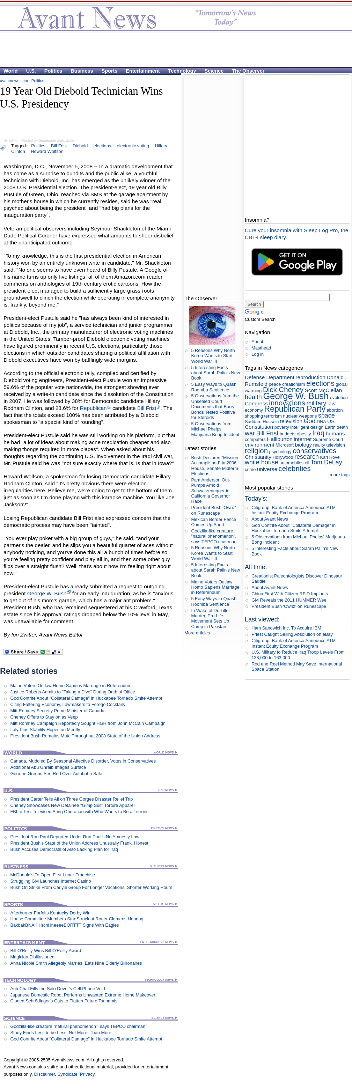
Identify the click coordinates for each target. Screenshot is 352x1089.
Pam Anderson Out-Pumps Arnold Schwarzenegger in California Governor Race (210, 490)
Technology (182, 71)
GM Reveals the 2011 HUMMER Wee (289, 600)
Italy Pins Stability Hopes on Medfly (45, 729)
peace (275, 384)
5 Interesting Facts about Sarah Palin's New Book (215, 373)
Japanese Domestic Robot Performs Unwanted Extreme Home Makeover (82, 995)
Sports (110, 71)
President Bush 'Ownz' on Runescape (213, 510)
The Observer (248, 71)
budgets (288, 433)
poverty (281, 427)
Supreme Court (328, 439)
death (342, 427)
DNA (321, 421)
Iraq (318, 433)
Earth (330, 427)
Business (82, 71)
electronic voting (133, 145)
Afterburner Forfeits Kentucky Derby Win (50, 912)
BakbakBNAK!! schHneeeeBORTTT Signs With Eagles (64, 925)
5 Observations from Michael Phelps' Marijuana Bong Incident (215, 429)
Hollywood (283, 457)
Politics (53, 71)
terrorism (273, 416)
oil (307, 462)
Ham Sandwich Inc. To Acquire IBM (286, 628)
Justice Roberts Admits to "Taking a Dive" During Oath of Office (72, 691)
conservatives (314, 451)
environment (259, 445)
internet (302, 439)
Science (214, 71)
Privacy (87, 1074)
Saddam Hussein (262, 421)
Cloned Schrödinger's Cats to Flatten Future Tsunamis (63, 1000)
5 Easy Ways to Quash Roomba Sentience (213, 387)
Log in (257, 354)
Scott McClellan (323, 390)
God (310, 421)
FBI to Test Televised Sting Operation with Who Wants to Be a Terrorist (79, 811)
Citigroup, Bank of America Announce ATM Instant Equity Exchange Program (293, 510)
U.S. (31, 71)
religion (256, 451)
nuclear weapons (300, 416)
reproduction (310, 377)
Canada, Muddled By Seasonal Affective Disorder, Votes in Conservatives (83, 761)
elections (320, 383)
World (10, 71)
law (332, 403)
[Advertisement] (88, 44)
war (250, 433)
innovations (287, 403)
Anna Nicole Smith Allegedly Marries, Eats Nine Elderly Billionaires (76, 963)
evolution (339, 397)
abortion (335, 410)
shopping (254, 416)
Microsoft (285, 445)
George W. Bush (47, 593)
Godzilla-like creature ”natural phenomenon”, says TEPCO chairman (77, 1026)
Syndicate (68, 1074)
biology (303, 445)
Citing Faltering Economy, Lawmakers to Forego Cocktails (67, 704)
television (291, 421)
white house (261, 462)
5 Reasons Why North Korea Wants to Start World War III (213, 356)
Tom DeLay (326, 462)
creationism (293, 384)
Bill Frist (146, 408)
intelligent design (306, 427)
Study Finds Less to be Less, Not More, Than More (60, 1032)
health (253, 396)
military (316, 403)
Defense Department (269, 377)
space (326, 415)
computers (255, 439)
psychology (280, 451)
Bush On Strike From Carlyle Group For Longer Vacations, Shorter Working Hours (91, 887)
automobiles (291, 462)
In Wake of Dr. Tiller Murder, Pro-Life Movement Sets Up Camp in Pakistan (210, 618)
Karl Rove (329, 457)
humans (335, 433)
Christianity (258, 457)
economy (254, 410)
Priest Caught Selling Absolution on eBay (292, 634)
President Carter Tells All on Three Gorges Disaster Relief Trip (71, 799)
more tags (340, 474)
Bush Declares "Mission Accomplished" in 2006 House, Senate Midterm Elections (214, 465)
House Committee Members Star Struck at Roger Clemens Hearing (76, 918)
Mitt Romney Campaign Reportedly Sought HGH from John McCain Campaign (88, 723)
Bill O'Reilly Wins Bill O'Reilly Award (45, 950)
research (306, 456)
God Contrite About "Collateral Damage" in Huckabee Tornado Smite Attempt (86, 698)
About (257, 341)
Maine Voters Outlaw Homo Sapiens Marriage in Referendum (70, 685)
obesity (304, 433)
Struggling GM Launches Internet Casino (50, 881)
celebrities (295, 468)
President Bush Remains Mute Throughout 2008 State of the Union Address (85, 735)
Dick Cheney (283, 389)
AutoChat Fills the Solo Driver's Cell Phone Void (57, 988)
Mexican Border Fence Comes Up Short (213, 522)
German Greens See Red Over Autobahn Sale (56, 773)
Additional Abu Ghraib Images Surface (48, 767)
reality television (329, 445)
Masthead (261, 348)
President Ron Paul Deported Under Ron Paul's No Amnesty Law (74, 836)
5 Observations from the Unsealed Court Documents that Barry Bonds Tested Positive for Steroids (215, 406)
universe (267, 469)
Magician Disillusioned (32, 956)
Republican (93, 408)
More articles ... (199, 632)
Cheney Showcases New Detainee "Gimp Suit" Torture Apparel (72, 805)
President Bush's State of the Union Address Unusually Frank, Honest (79, 843)
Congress (256, 403)
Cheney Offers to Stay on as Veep (44, 717)
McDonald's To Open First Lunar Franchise (52, 874)
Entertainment (143, 71)
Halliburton (279, 439)
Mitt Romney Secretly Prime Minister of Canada (57, 710)
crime (250, 469)
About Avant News (269, 519)
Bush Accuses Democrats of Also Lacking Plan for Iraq (64, 849)
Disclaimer (44, 1074)
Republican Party (294, 408)
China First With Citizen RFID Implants (289, 593)
